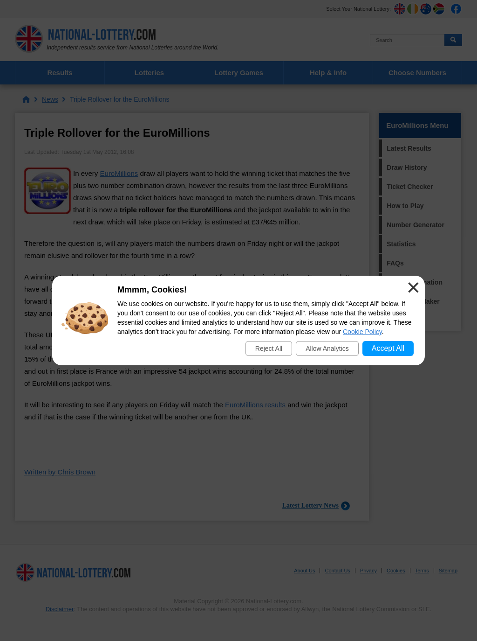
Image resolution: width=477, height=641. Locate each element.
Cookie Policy (362, 331)
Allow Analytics (327, 348)
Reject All (268, 348)
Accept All (388, 348)
